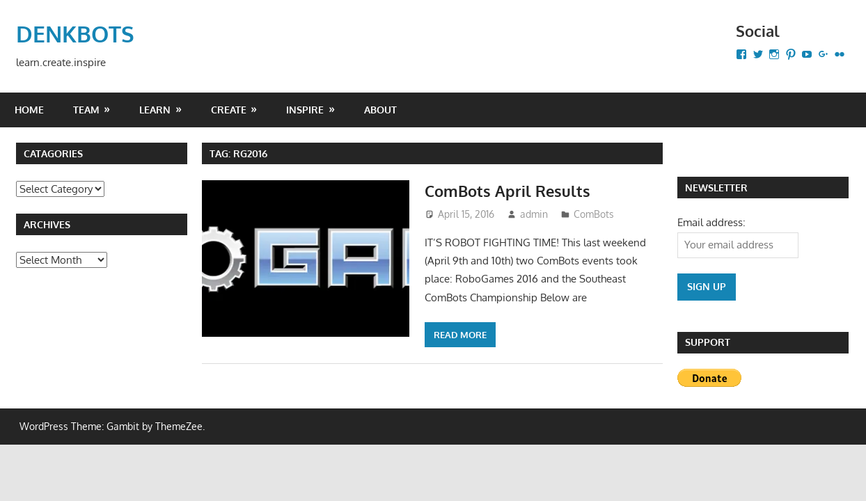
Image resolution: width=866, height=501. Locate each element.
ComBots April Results (507, 190)
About (380, 110)
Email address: (711, 222)
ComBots (594, 214)
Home (29, 110)
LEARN (155, 110)
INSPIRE (305, 110)
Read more (460, 334)
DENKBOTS (75, 33)
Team (86, 110)
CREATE (228, 110)
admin (534, 214)
